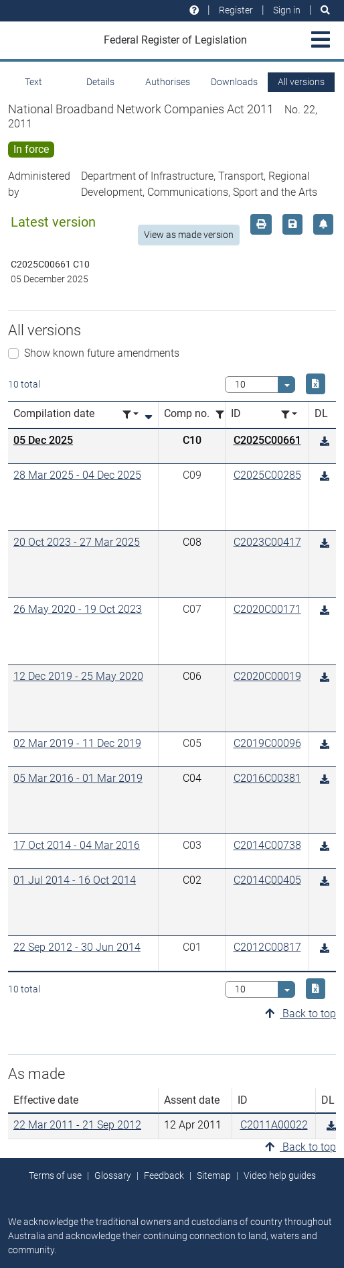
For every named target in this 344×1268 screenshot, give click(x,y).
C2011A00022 (274, 1124)
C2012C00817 (267, 947)
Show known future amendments (101, 353)
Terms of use (55, 1175)
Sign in (286, 10)
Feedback (164, 1175)
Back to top (300, 1013)
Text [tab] (33, 81)
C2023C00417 (267, 542)
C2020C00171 (267, 609)
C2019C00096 (267, 743)
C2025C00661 (267, 440)
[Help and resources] (194, 10)
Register (236, 10)
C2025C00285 (267, 475)
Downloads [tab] (234, 81)
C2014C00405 (267, 880)
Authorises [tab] (167, 81)
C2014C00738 (267, 845)
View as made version (189, 234)
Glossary (112, 1175)
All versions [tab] (301, 81)
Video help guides (280, 1175)
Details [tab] (100, 81)
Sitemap (214, 1175)
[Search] (325, 10)
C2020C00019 (267, 676)
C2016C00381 (267, 778)
